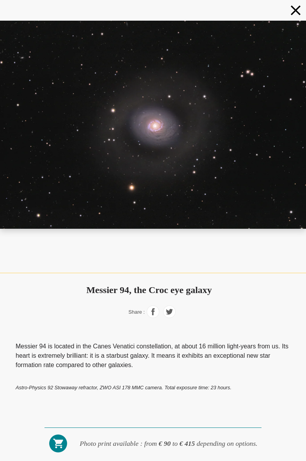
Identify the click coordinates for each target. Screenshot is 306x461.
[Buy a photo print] (58, 451)
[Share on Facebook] (153, 316)
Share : (136, 312)
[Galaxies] (295, 10)
